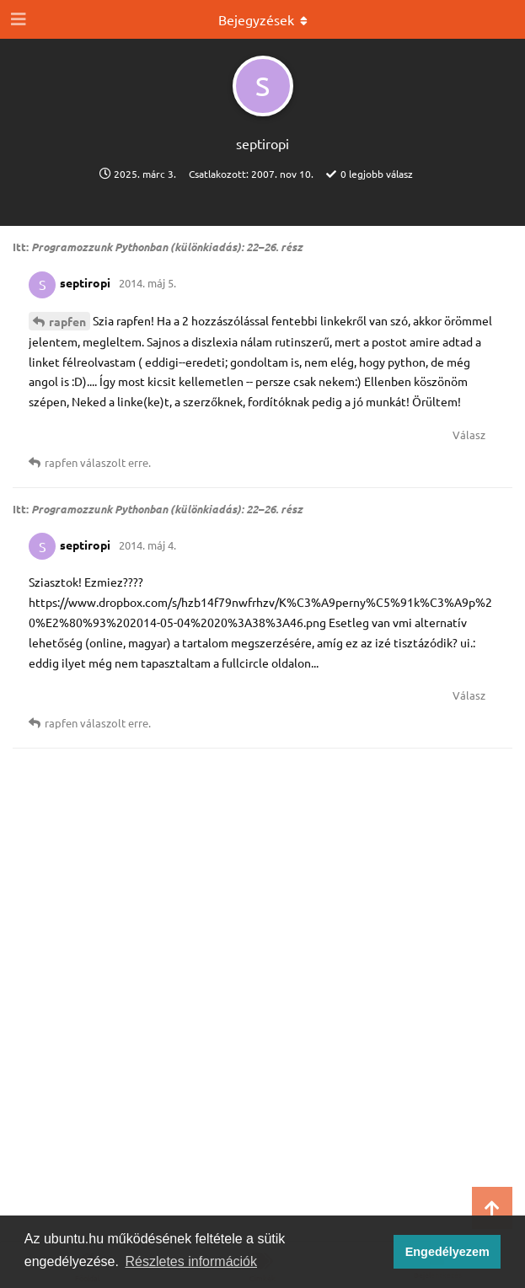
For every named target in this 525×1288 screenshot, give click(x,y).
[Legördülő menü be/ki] (263, 19)
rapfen (67, 321)
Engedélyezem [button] (447, 1251)
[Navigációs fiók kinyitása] (17, 19)
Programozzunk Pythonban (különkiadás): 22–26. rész (167, 246)
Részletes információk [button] (192, 1261)
